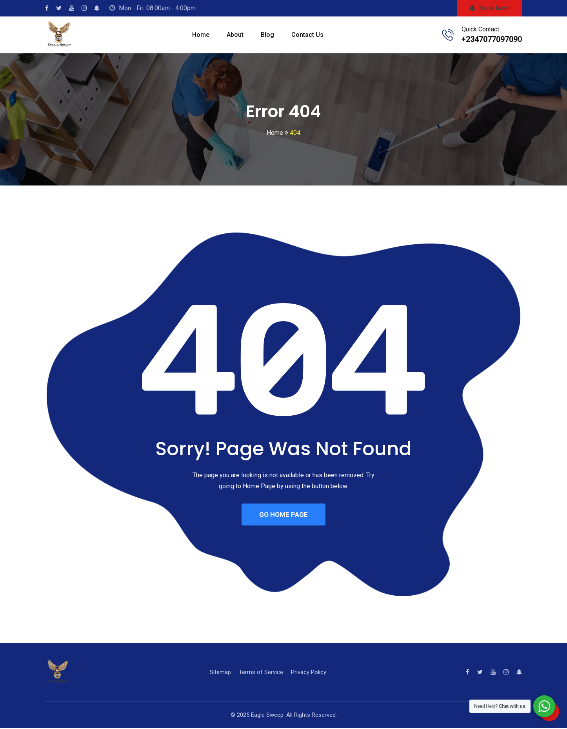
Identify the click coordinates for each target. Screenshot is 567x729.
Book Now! (489, 8)
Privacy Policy (308, 672)
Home (200, 34)
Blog (267, 34)
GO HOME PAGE (283, 515)
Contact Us (307, 34)
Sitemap (220, 672)
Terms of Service (261, 672)
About (235, 34)
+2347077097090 (492, 39)
